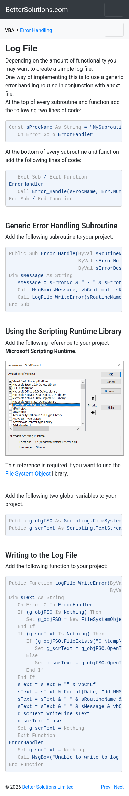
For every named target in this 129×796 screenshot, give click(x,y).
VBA (9, 30)
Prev (106, 787)
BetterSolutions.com (37, 10)
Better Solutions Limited (47, 787)
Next (119, 787)
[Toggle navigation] (113, 10)
